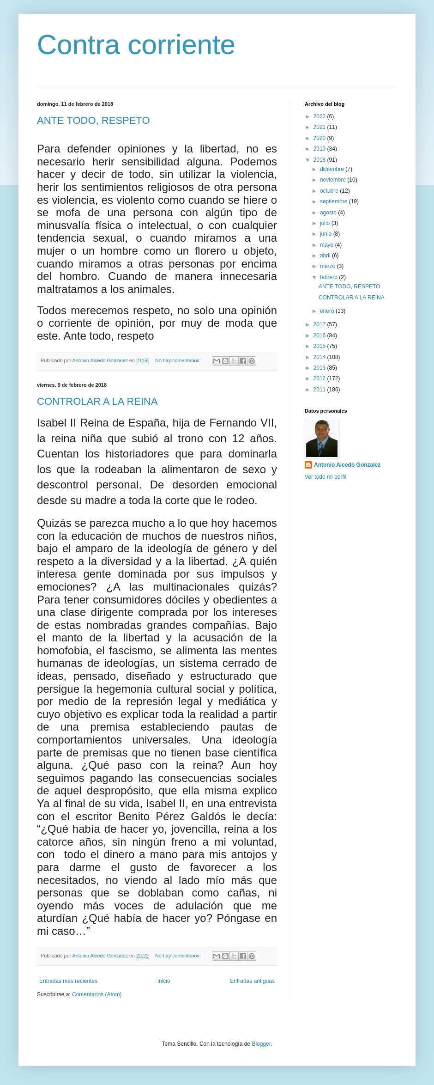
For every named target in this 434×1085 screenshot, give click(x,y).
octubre (330, 191)
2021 (320, 127)
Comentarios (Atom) (96, 994)
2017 (320, 324)
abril (326, 255)
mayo (327, 245)
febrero (329, 277)
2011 (320, 389)
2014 (320, 357)
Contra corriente (136, 44)
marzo (328, 266)
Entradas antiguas (252, 981)
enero (328, 311)
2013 (320, 368)
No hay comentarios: (178, 360)
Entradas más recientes (68, 981)
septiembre (334, 201)
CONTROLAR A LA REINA (97, 401)
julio (326, 223)
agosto (329, 212)
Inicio (163, 981)
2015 (320, 346)
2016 (320, 335)
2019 (320, 149)
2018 (320, 160)
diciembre (332, 169)
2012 (320, 378)
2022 (320, 116)
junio (326, 234)
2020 (320, 138)
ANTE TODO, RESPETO (93, 120)
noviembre (333, 180)
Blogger (261, 1044)
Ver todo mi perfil (325, 477)
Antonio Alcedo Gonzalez (347, 465)
